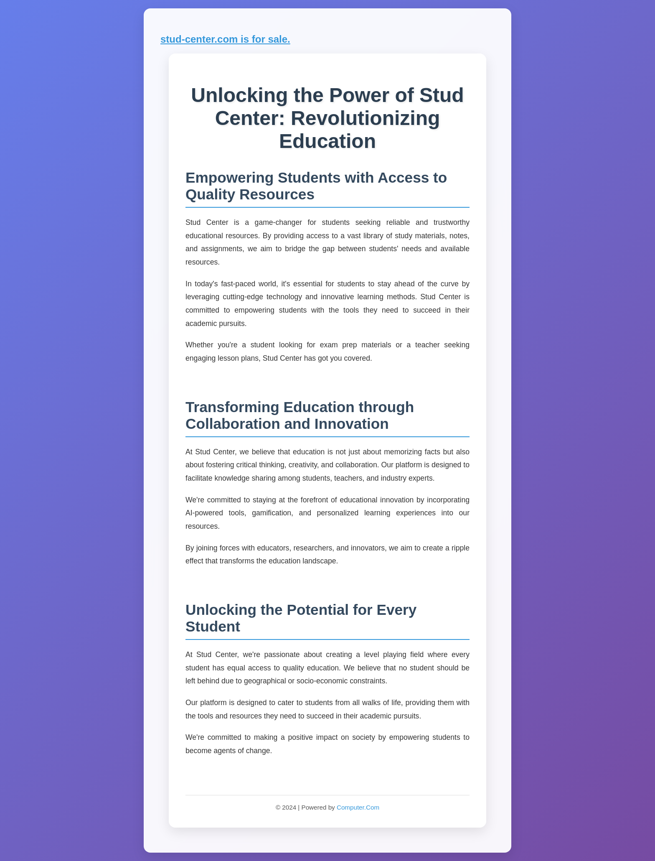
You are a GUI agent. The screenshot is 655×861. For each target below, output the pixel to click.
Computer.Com (358, 807)
